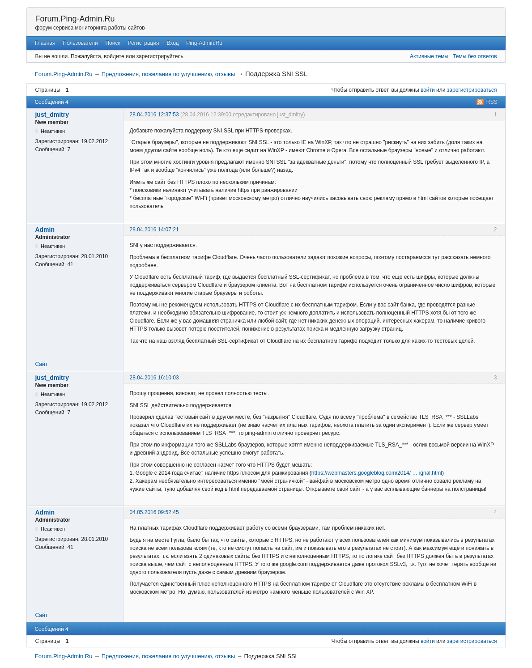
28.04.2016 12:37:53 (154, 114)
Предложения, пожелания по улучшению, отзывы (168, 74)
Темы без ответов (475, 56)
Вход (172, 43)
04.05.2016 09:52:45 (154, 512)
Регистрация (143, 43)
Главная (45, 43)
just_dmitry (51, 114)
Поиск (112, 43)
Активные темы (429, 56)
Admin (45, 229)
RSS (492, 102)
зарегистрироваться (472, 90)
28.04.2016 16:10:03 (154, 377)
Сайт (41, 364)
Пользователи (80, 43)
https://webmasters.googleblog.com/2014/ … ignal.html (376, 473)
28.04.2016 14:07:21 (154, 229)
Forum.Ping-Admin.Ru (75, 18)
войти (428, 90)
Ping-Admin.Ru (204, 43)
